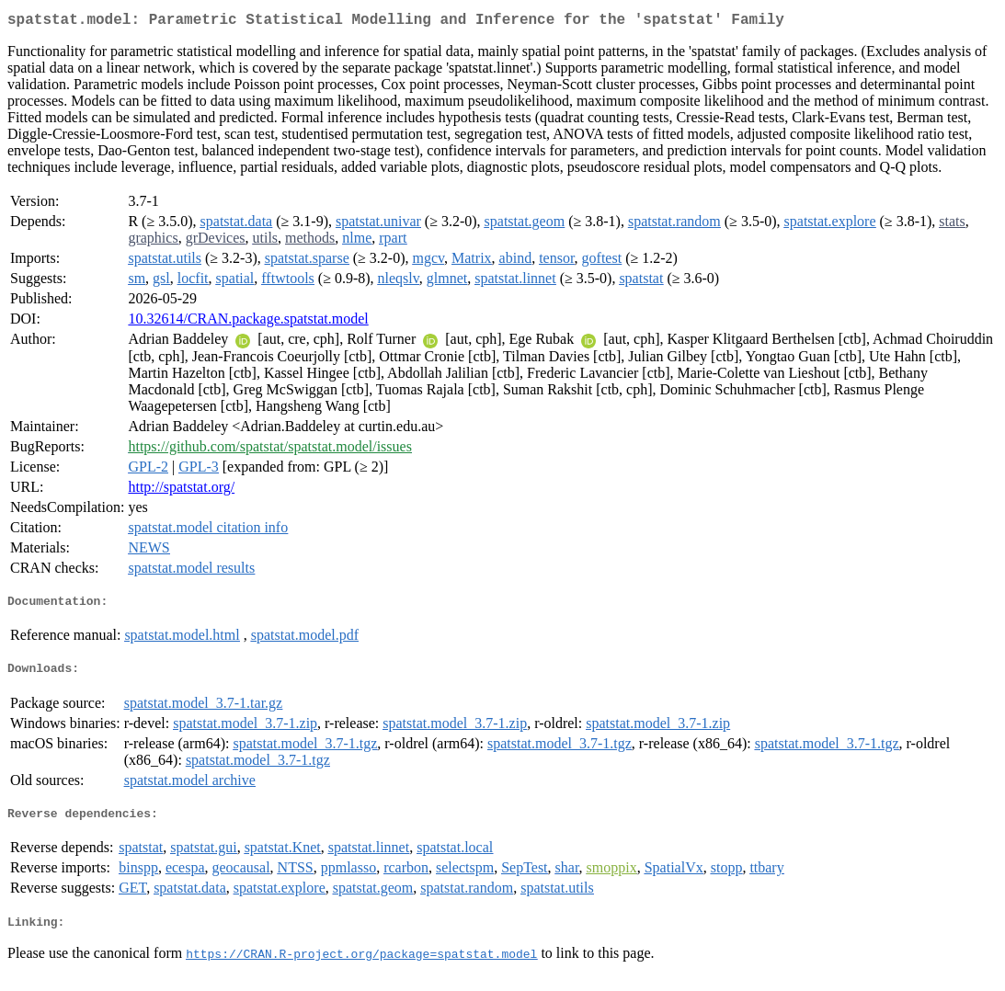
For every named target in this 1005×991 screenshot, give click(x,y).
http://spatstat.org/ (181, 490)
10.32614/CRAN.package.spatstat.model (248, 322)
